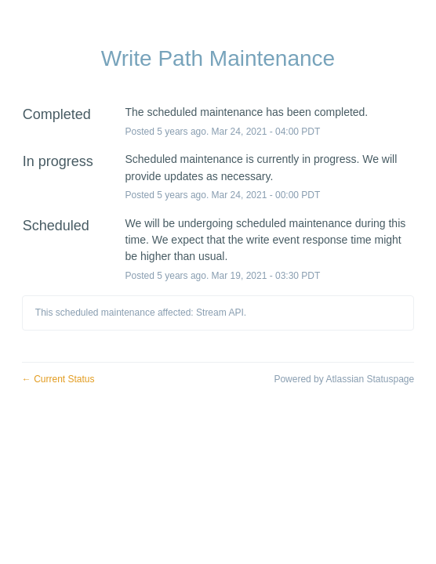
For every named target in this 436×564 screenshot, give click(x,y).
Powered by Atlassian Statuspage (344, 379)
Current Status (58, 379)
